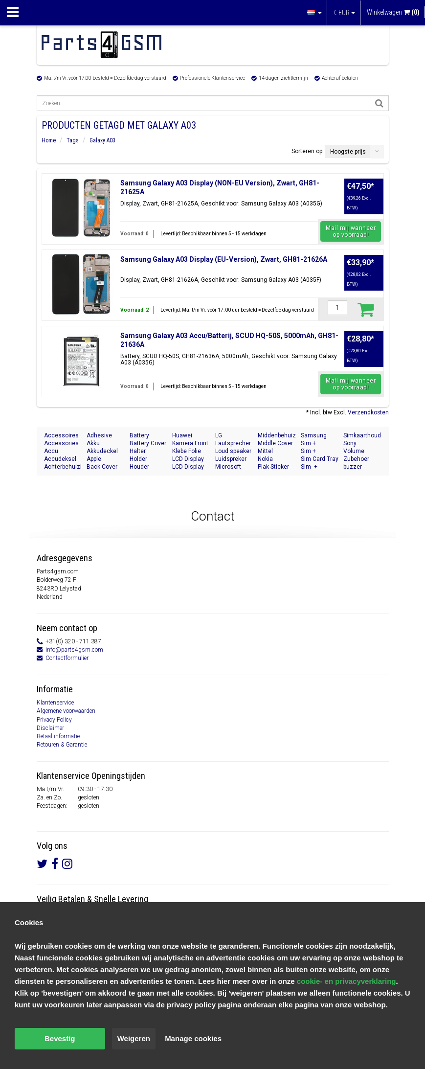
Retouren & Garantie (62, 744)
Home (49, 140)
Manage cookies (193, 1038)
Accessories (61, 443)
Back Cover (102, 466)
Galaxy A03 (102, 140)
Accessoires (61, 435)
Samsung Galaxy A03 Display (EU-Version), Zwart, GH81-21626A (223, 259)
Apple (94, 458)
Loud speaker (233, 451)
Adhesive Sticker (99, 435)
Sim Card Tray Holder (319, 459)
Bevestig (60, 1038)
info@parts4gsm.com (74, 649)
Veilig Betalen (61, 899)
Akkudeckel (102, 451)
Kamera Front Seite (190, 443)
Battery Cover (148, 443)
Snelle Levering (121, 899)
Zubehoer (356, 458)
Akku (93, 443)
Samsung (314, 435)
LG (218, 435)
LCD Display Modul (188, 459)
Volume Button (353, 451)
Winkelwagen (393, 12)
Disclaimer (50, 728)
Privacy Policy (54, 719)
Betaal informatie (58, 736)
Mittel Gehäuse (270, 451)
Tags (73, 140)
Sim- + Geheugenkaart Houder (320, 467)
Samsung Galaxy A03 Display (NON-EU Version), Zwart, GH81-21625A (219, 187)
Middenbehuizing (277, 435)
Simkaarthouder (362, 435)
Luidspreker (230, 458)
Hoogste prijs (348, 151)
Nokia (265, 458)
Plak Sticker (273, 466)
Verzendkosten (368, 412)
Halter (138, 451)
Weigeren (133, 1038)
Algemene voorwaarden (66, 710)
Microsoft (228, 466)
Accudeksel (60, 458)
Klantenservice (55, 702)
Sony (350, 443)
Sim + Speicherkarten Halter (320, 451)
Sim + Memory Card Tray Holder (319, 443)
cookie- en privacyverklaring (346, 981)
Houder (139, 466)
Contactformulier (67, 658)
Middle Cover (275, 443)
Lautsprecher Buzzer (233, 443)
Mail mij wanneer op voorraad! (351, 231)
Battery (139, 435)
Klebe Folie (186, 451)
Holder (138, 458)
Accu (51, 451)
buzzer (352, 466)
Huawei (182, 435)
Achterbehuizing (63, 466)
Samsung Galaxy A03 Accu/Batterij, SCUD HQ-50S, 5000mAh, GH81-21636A (229, 340)
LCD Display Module (188, 467)
